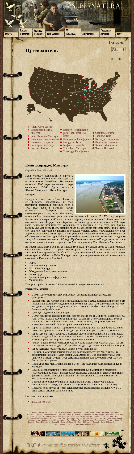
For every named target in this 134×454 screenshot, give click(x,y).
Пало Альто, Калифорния (30, 93)
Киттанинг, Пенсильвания (103, 88)
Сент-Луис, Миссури (85, 95)
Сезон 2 (117, 420)
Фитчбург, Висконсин (86, 87)
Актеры (86, 418)
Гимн (86, 412)
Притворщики (100, 420)
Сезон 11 (55, 422)
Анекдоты (47, 416)
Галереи (39, 414)
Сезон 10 (72, 422)
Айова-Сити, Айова (82, 89)
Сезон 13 (46, 422)
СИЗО (37, 418)
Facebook (105, 412)
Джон (69, 420)
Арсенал (30, 418)
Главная (33, 412)
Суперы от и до (47, 418)
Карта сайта (85, 424)
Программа (77, 412)
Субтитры (62, 414)
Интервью (71, 418)
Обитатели (75, 416)
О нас (57, 424)
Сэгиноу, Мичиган (95, 84)
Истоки (95, 414)
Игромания (67, 412)
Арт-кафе (58, 412)
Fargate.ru (56, 446)
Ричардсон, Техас (74, 108)
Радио (117, 412)
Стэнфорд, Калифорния (29, 91)
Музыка (47, 414)
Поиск (69, 424)
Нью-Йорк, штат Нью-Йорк (112, 86)
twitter (98, 412)
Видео (53, 414)
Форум (91, 412)
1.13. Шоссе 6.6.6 (41, 401)
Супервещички (34, 420)
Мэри (74, 420)
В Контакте (86, 444)
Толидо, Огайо (97, 88)
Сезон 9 (81, 422)
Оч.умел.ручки (47, 420)
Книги (51, 412)
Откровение (86, 414)
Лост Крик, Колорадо (60, 95)
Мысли (77, 414)
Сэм (84, 420)
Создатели (94, 418)
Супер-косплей (116, 418)
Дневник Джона (113, 416)
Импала (90, 420)
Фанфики (109, 414)
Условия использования (51, 444)
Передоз (55, 416)
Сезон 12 (64, 422)
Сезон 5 (111, 422)
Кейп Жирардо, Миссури (85, 97)
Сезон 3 (31, 422)
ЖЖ (112, 412)
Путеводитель (86, 416)
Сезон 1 (39, 422)
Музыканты (104, 418)
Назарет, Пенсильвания (110, 88)
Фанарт (39, 416)
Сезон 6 (103, 422)
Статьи (79, 418)
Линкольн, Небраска (74, 91)
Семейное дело (99, 416)
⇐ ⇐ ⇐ (118, 422)
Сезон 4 (110, 420)
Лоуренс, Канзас (76, 94)
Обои (32, 416)
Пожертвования (68, 444)
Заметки (70, 414)
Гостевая (30, 414)
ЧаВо (63, 424)
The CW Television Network (84, 446)
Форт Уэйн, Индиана (93, 90)
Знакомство (42, 412)
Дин (79, 420)
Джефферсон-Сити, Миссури (82, 96)
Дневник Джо (60, 418)
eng (97, 446)
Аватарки (118, 414)
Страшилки (64, 416)
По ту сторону (59, 420)
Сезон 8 (88, 422)
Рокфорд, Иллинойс (87, 88)
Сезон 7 (96, 422)
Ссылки (76, 424)
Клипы (102, 414)
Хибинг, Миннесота (82, 76)
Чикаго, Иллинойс (89, 89)
